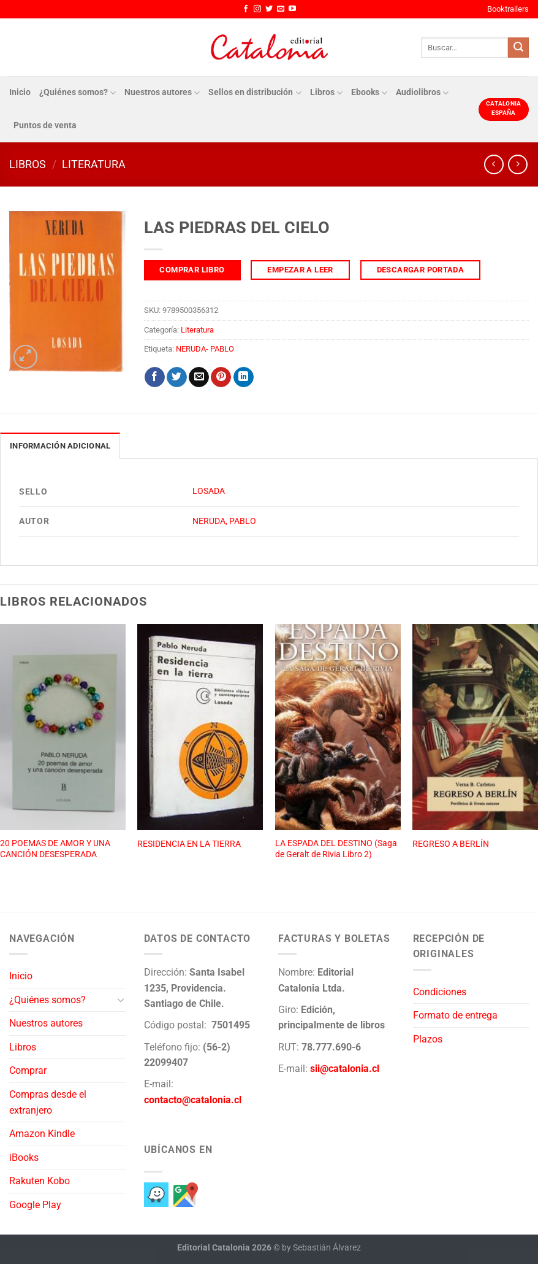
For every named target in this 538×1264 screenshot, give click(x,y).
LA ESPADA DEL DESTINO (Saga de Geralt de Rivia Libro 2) (336, 849)
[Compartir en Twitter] (177, 377)
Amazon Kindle (42, 1133)
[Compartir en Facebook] (155, 377)
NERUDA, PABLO (224, 521)
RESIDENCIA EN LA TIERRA (189, 844)
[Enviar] (518, 47)
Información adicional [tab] (60, 445)
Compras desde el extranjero (47, 1102)
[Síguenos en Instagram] (257, 9)
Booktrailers (508, 8)
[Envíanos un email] (280, 9)
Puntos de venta (45, 125)
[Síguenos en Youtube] (292, 9)
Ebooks (369, 93)
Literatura (94, 164)
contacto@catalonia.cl (192, 1100)
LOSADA (208, 491)
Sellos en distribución (254, 93)
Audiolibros (422, 93)
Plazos (427, 1039)
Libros (326, 93)
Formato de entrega (455, 1015)
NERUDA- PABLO (205, 348)
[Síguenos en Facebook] (245, 9)
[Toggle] (121, 999)
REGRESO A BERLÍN (450, 844)
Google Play (35, 1205)
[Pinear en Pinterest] (221, 377)
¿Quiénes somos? (77, 93)
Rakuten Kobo (39, 1181)
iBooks (24, 1157)
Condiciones (439, 992)
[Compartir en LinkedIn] (243, 377)
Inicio (20, 92)
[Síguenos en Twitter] (269, 9)
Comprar (28, 1070)
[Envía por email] (199, 377)
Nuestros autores (162, 93)
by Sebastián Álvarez (321, 1248)
